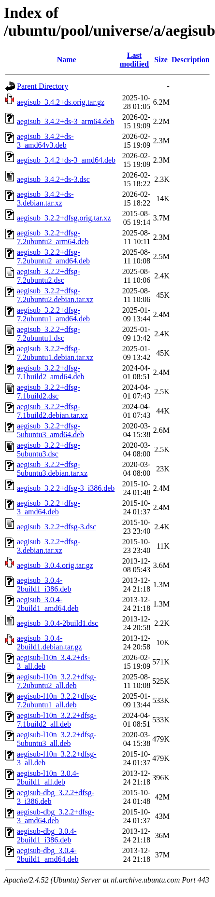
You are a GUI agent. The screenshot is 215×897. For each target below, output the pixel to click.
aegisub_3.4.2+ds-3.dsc (53, 179)
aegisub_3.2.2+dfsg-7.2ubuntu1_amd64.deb (53, 314)
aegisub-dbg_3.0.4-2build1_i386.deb (47, 835)
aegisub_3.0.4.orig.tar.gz (55, 565)
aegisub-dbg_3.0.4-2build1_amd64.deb (48, 854)
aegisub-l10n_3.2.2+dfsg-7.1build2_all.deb (57, 719)
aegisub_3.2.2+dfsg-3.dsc (56, 527)
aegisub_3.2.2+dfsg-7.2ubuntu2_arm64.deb (52, 237)
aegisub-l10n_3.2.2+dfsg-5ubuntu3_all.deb (57, 739)
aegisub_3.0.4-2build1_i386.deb (44, 584)
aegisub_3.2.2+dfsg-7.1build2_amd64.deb (51, 372)
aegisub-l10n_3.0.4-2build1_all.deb (48, 777)
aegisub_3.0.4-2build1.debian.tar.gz (49, 642)
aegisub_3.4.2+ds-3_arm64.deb (65, 121)
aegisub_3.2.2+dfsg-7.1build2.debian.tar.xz (52, 410)
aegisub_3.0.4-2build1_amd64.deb (48, 603)
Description (191, 59)
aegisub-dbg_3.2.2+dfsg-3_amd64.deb (55, 816)
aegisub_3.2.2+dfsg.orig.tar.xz (64, 218)
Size (161, 59)
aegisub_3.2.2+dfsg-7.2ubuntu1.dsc (48, 333)
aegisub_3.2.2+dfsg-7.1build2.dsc (48, 391)
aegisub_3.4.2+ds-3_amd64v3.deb (45, 140)
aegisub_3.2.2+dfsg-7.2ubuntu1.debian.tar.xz (55, 353)
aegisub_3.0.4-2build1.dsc (57, 623)
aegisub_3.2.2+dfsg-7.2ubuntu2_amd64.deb (53, 256)
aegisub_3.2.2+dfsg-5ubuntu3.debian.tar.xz (52, 468)
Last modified (134, 59)
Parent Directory (42, 86)
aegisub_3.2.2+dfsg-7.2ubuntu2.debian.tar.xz (55, 295)
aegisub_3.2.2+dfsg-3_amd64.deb (48, 507)
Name (66, 59)
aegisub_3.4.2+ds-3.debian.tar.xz (45, 198)
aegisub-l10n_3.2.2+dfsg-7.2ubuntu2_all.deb (57, 681)
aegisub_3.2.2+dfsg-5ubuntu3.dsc (48, 449)
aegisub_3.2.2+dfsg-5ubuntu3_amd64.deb (50, 430)
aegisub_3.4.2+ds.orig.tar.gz (60, 102)
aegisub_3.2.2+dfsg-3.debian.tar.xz (48, 546)
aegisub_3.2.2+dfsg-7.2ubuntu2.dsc (48, 275)
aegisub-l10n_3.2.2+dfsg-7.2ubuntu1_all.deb (57, 700)
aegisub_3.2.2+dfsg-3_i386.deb (66, 488)
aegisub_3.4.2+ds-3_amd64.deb (66, 160)
